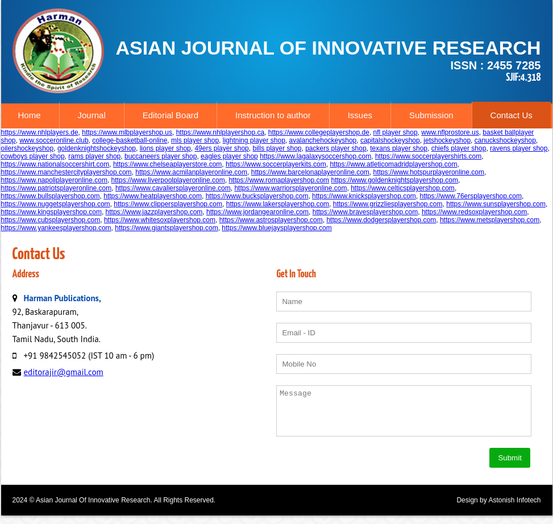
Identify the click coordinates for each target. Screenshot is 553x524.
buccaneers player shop (160, 156)
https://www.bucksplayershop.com (257, 196)
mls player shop (195, 140)
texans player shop (398, 148)
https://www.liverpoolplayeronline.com (168, 180)
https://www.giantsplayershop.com (166, 228)
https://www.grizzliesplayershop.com (388, 204)
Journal (92, 115)
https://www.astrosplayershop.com (271, 220)
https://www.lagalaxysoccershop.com (315, 156)
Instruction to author (273, 115)
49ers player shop (221, 148)
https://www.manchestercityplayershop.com (66, 172)
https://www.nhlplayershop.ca (220, 132)
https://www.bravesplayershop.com (365, 212)
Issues (360, 115)
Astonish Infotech (514, 509)
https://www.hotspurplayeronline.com (428, 172)
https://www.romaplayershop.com (278, 180)
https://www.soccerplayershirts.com (428, 156)
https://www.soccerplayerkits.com (276, 164)
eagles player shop (229, 156)
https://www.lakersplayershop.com (277, 204)
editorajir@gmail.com (63, 372)
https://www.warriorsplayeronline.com (290, 188)
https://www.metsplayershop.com (489, 220)
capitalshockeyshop (390, 140)
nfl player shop (395, 132)
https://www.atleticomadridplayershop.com (393, 164)
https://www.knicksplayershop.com (364, 196)
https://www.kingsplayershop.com (51, 212)
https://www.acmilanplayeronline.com (191, 172)
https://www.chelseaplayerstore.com (167, 164)
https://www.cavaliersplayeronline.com (173, 188)
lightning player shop (254, 140)
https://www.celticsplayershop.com (403, 188)
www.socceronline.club (53, 140)
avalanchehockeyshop (323, 140)
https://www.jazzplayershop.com (154, 212)
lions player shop (165, 148)
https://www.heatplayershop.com (152, 196)
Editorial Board (170, 115)
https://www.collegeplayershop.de (318, 132)
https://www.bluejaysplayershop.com (276, 228)
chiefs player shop (459, 148)
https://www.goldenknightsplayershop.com (394, 180)
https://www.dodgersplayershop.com (381, 220)
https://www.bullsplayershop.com (50, 196)
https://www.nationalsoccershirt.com (55, 164)
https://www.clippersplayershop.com (168, 204)
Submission (431, 115)
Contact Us (511, 115)
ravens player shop (518, 148)
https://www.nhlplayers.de (39, 132)
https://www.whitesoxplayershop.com (159, 220)
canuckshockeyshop (505, 140)
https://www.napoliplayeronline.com (54, 180)
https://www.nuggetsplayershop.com (55, 204)
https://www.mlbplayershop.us (127, 132)
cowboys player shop (33, 156)
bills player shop (276, 148)
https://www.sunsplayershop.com (496, 204)
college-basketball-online (129, 140)
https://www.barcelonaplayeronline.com (310, 172)
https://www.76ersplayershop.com (471, 196)
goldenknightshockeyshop (96, 148)
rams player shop (94, 156)
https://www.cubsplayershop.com (51, 220)
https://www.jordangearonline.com (257, 212)
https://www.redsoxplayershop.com (474, 212)
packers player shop (335, 148)
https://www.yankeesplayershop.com (56, 228)
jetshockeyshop (447, 140)
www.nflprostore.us (450, 132)
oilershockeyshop (27, 148)
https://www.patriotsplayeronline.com (56, 188)
